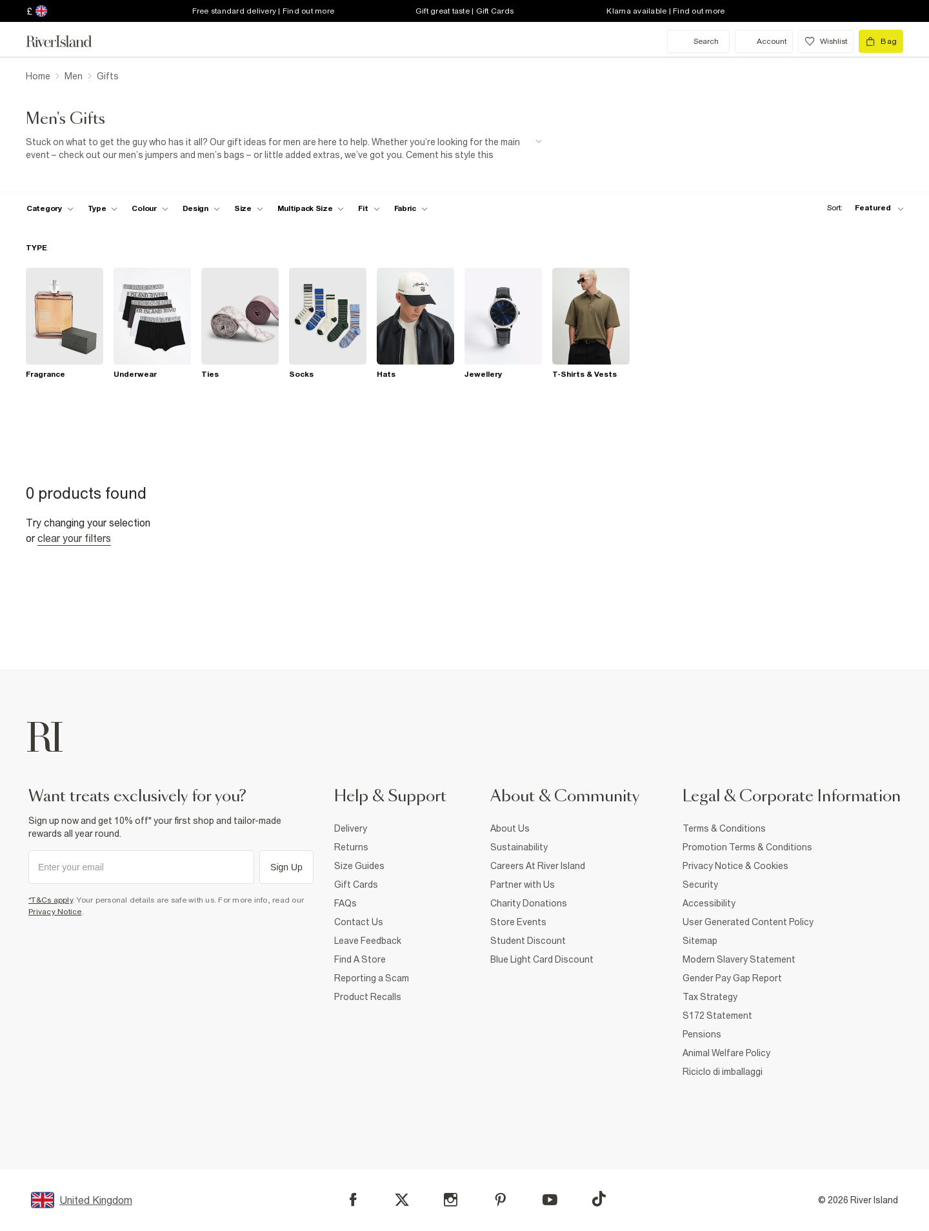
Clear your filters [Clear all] (74, 538)
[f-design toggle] (201, 208)
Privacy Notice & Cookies (735, 866)
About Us (510, 828)
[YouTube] (550, 1199)
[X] (402, 1200)
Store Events (518, 922)
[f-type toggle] (103, 208)
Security (700, 884)
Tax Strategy (710, 997)
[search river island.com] (698, 41)
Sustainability (519, 847)
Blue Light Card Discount (542, 959)
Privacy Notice (55, 911)
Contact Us (358, 922)
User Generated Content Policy (748, 922)
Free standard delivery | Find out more (263, 10)
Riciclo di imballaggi (723, 1071)
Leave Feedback (367, 941)
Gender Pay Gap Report (732, 978)
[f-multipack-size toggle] (311, 208)
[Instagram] (450, 1199)
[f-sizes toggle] (248, 208)
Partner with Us (522, 884)
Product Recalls (367, 997)
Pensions (702, 1034)
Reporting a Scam (371, 978)
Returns (351, 847)
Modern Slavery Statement (739, 959)
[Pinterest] (500, 1199)
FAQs (345, 903)
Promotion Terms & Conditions (747, 847)
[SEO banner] (284, 148)
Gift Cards (356, 884)
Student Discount (528, 941)
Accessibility (709, 903)
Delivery (350, 828)
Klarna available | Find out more (665, 10)
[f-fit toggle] (368, 208)
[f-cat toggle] (50, 208)
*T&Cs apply (50, 900)
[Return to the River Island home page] (68, 41)
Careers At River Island (537, 866)
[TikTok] (598, 1198)
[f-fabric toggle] (411, 208)
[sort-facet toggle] (862, 208)
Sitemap (700, 941)
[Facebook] (353, 1199)
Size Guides (359, 866)
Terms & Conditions (724, 828)
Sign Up (286, 867)
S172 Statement (717, 1015)
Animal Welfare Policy (726, 1053)
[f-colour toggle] (150, 208)
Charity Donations (528, 903)
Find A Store (360, 959)
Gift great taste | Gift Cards (464, 10)
